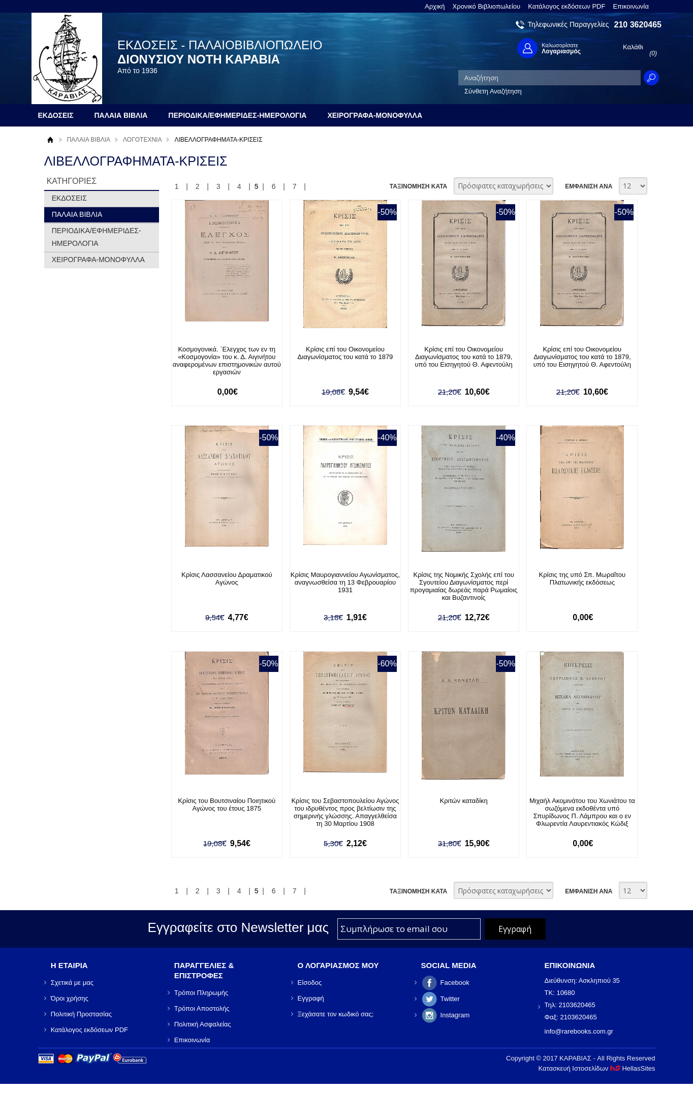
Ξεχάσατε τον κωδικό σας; (336, 1014)
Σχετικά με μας (72, 982)
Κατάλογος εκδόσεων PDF (566, 6)
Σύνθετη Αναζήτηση (493, 91)
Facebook (454, 982)
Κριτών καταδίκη (460, 801)
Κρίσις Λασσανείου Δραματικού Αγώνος (226, 578)
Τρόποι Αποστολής (202, 1008)
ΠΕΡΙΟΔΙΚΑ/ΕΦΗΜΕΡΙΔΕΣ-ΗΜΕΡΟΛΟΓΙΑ (96, 237)
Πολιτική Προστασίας (81, 1014)
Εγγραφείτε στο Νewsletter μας (238, 928)
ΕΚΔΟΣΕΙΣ (69, 198)
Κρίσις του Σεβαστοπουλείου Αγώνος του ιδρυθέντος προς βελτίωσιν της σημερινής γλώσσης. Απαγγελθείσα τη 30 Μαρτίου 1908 (343, 812)
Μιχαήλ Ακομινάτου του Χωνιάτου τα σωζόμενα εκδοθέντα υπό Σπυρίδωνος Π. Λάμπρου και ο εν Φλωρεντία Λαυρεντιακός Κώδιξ (578, 812)
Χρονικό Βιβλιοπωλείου (487, 6)
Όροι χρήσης (69, 998)
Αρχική (435, 6)
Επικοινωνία (631, 6)
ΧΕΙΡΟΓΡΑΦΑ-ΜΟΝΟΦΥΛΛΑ (98, 259)
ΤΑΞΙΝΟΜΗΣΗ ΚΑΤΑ (418, 186)
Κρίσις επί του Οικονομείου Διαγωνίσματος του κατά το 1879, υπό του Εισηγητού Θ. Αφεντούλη (460, 356)
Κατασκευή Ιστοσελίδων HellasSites (597, 1068)
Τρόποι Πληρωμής (201, 992)
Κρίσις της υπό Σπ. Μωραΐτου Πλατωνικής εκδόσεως (577, 578)
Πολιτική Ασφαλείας (202, 1024)
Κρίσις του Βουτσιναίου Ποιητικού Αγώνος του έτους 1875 (226, 804)
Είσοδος (310, 982)
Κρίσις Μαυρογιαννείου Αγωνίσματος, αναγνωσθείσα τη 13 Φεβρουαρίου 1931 (343, 582)
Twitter (450, 999)
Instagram (455, 1015)
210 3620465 (638, 24)
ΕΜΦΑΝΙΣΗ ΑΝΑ (588, 186)
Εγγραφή (311, 998)
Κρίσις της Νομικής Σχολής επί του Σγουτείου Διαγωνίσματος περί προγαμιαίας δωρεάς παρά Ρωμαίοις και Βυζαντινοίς (460, 586)
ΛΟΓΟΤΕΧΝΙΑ (142, 139)
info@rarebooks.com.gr (579, 1031)
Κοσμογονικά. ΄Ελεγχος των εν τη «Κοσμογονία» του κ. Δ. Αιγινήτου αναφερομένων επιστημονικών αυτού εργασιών (226, 360)
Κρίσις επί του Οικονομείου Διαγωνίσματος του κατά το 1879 (343, 353)
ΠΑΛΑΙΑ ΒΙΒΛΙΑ (88, 139)
